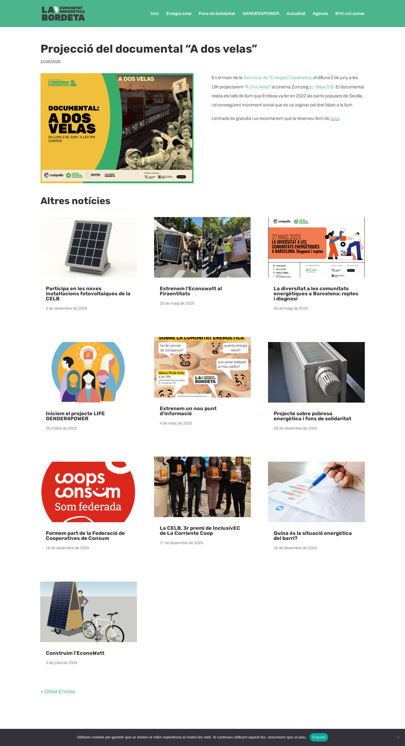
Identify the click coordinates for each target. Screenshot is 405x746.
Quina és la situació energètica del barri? (313, 535)
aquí (335, 118)
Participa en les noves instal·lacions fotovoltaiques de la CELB (88, 293)
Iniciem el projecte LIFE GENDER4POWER (75, 416)
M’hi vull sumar (349, 14)
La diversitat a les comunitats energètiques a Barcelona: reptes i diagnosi (316, 293)
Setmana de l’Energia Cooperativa (277, 77)
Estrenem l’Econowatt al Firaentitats (191, 291)
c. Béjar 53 (321, 86)
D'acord (318, 737)
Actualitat (296, 14)
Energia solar (179, 14)
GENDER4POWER (260, 14)
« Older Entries (57, 691)
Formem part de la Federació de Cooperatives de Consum (85, 535)
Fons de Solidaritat (217, 14)
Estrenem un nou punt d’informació (188, 411)
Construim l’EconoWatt (75, 653)
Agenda (320, 14)
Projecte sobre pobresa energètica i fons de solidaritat (312, 416)
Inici (155, 14)
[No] (398, 737)
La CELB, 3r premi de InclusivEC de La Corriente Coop (200, 530)
